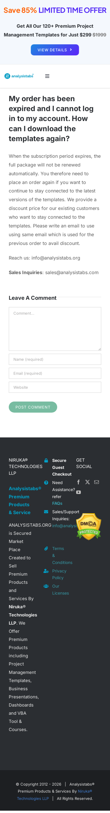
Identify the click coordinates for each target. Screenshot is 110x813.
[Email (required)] (55, 373)
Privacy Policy (59, 574)
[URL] (55, 387)
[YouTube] (78, 492)
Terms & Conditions (59, 555)
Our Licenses (59, 589)
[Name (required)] (55, 359)
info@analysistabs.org (59, 525)
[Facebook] (78, 482)
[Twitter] (87, 482)
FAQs (57, 503)
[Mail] (96, 482)
